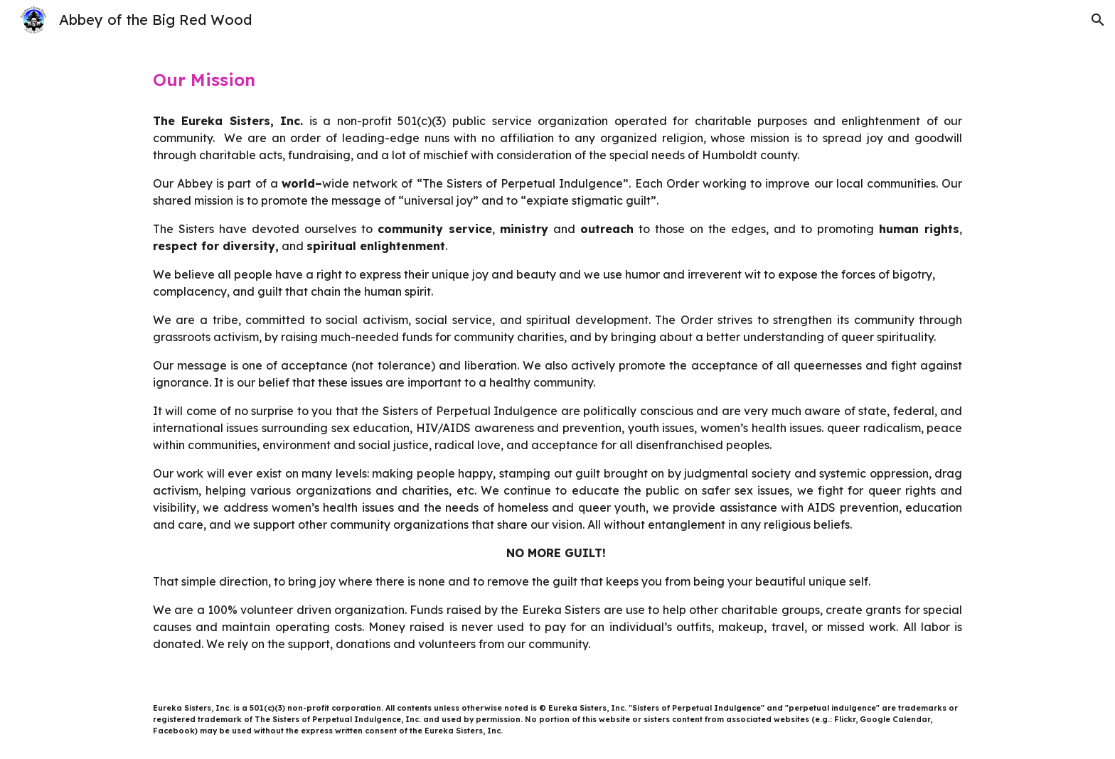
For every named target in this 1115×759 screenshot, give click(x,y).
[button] (1098, 20)
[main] (557, 79)
